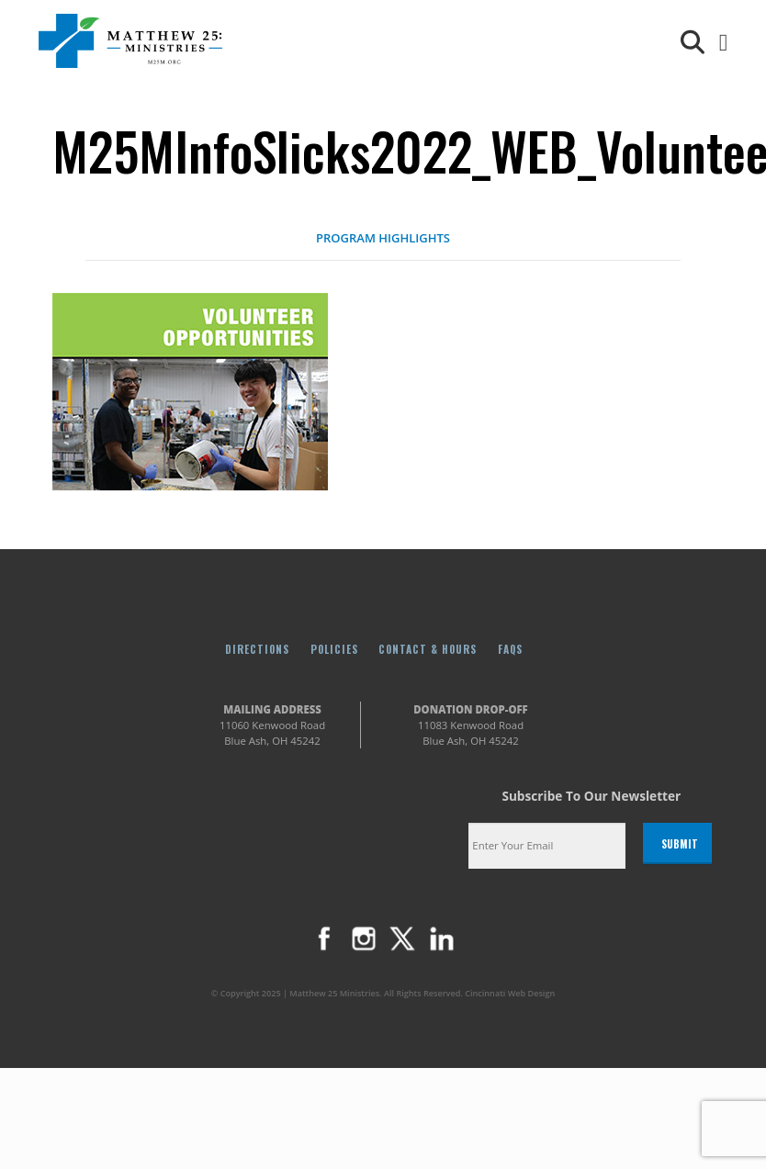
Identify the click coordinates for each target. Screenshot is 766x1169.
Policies (334, 649)
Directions (257, 649)
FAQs (510, 649)
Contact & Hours (427, 649)
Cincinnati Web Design (510, 993)
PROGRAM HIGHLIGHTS (383, 238)
